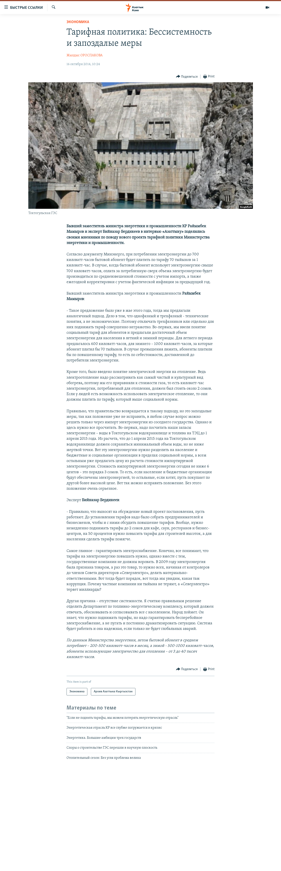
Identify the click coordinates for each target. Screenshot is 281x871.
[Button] (187, 77)
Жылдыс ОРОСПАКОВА (85, 55)
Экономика (78, 22)
